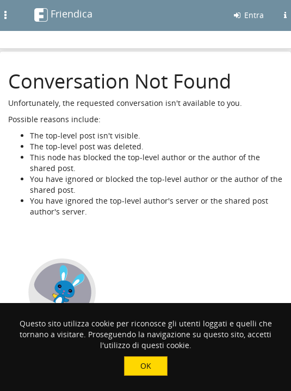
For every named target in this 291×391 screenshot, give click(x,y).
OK (145, 366)
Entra (248, 15)
